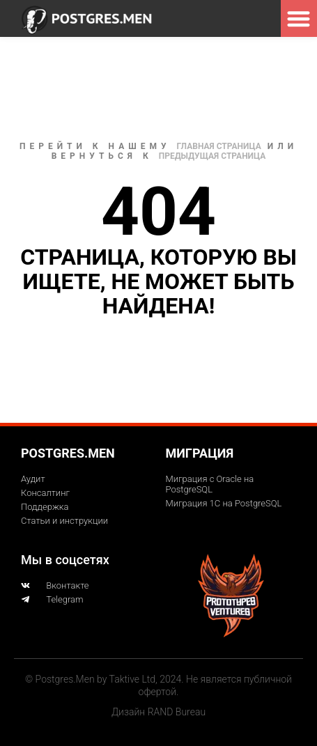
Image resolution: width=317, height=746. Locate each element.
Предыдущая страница (212, 156)
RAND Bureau (177, 711)
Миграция (200, 453)
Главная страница (219, 146)
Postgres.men (68, 453)
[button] (299, 18)
